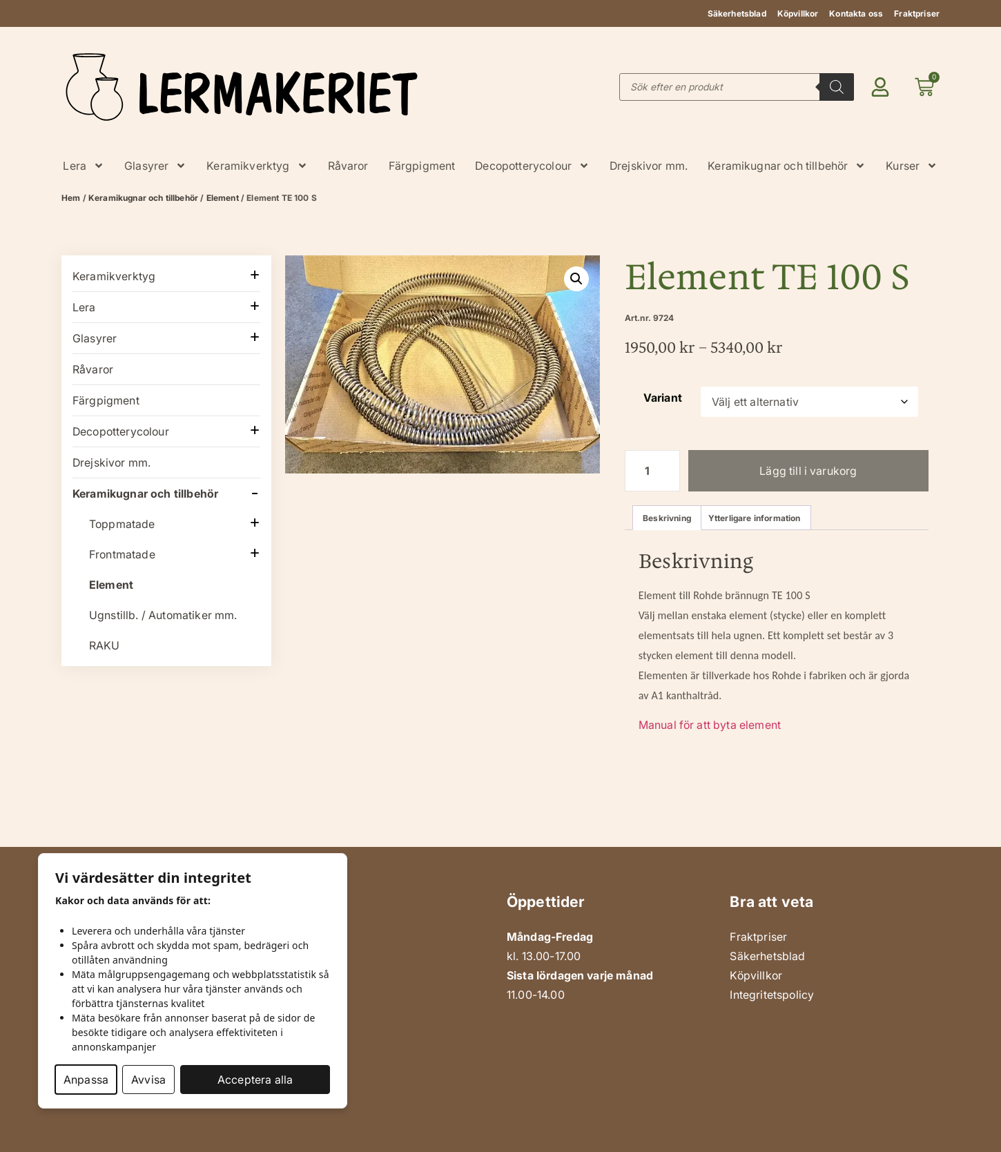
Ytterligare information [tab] (754, 518)
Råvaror (348, 166)
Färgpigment (422, 166)
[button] (576, 278)
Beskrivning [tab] (667, 518)
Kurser (911, 165)
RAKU (104, 645)
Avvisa (148, 1079)
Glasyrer (155, 165)
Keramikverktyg (256, 165)
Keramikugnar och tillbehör (787, 165)
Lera (83, 165)
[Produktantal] (652, 470)
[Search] (836, 87)
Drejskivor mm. (649, 166)
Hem (70, 198)
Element (222, 198)
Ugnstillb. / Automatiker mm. (163, 615)
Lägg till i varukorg (808, 471)
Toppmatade (122, 524)
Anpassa (86, 1079)
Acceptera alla (255, 1079)
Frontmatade (122, 554)
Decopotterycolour (532, 165)
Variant (662, 397)
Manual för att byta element (710, 725)
